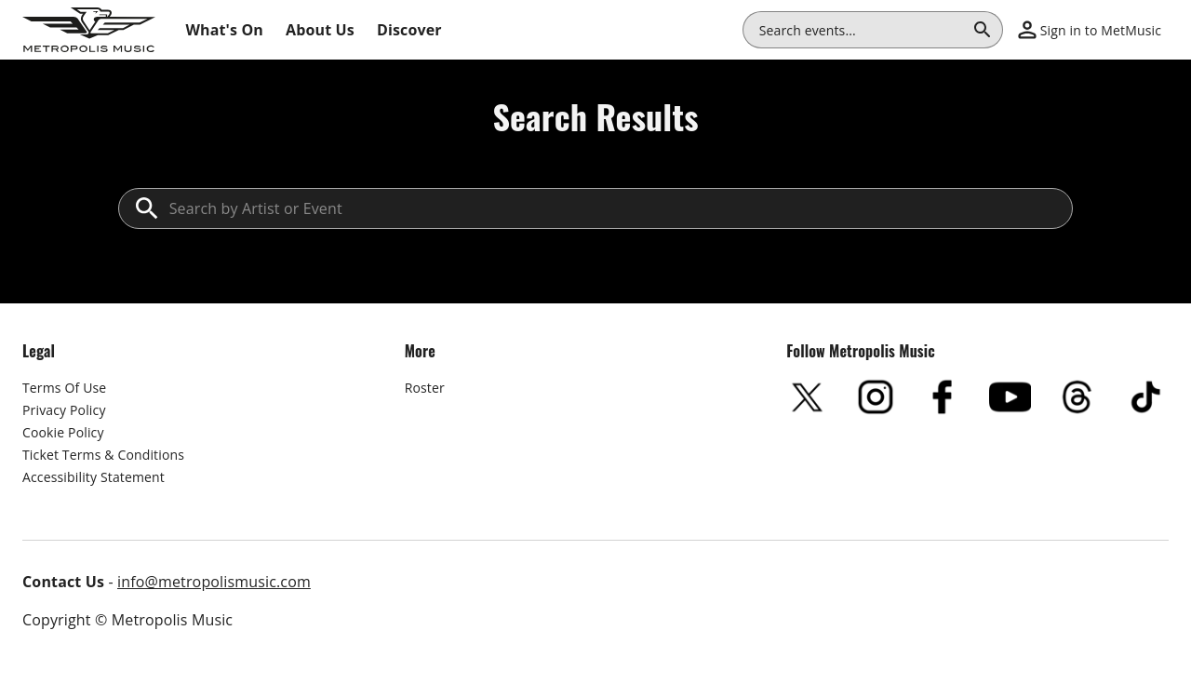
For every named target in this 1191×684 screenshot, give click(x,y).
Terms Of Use (64, 387)
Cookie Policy (63, 432)
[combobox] (861, 29)
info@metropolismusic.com (214, 581)
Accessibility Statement (93, 477)
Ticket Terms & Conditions (103, 454)
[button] (1089, 30)
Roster (425, 387)
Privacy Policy (64, 410)
